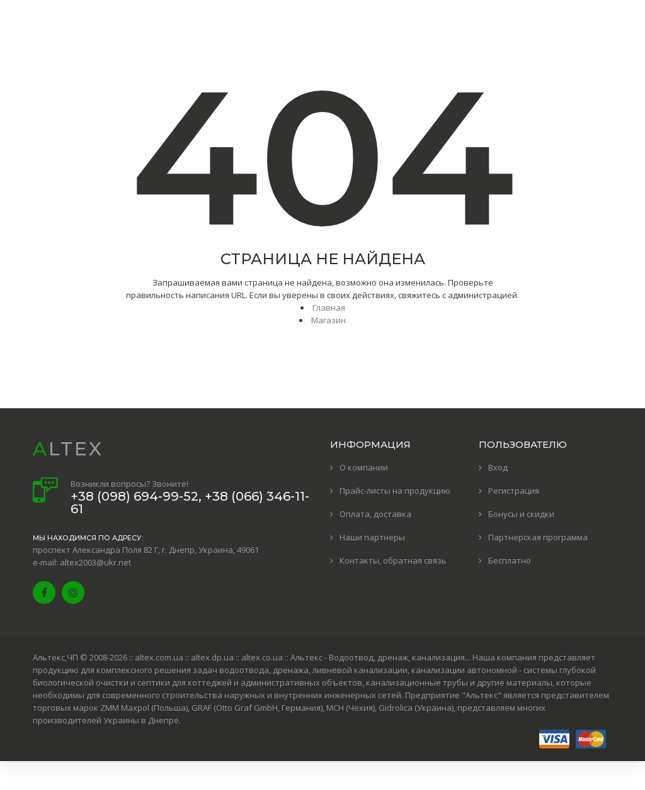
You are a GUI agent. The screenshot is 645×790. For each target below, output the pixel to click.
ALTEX (68, 448)
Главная (328, 307)
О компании (364, 467)
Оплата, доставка (375, 514)
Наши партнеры (372, 537)
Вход (498, 467)
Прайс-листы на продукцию (395, 490)
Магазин (328, 320)
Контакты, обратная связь (393, 560)
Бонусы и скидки (521, 514)
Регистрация (513, 490)
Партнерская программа (538, 537)
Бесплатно (509, 560)
